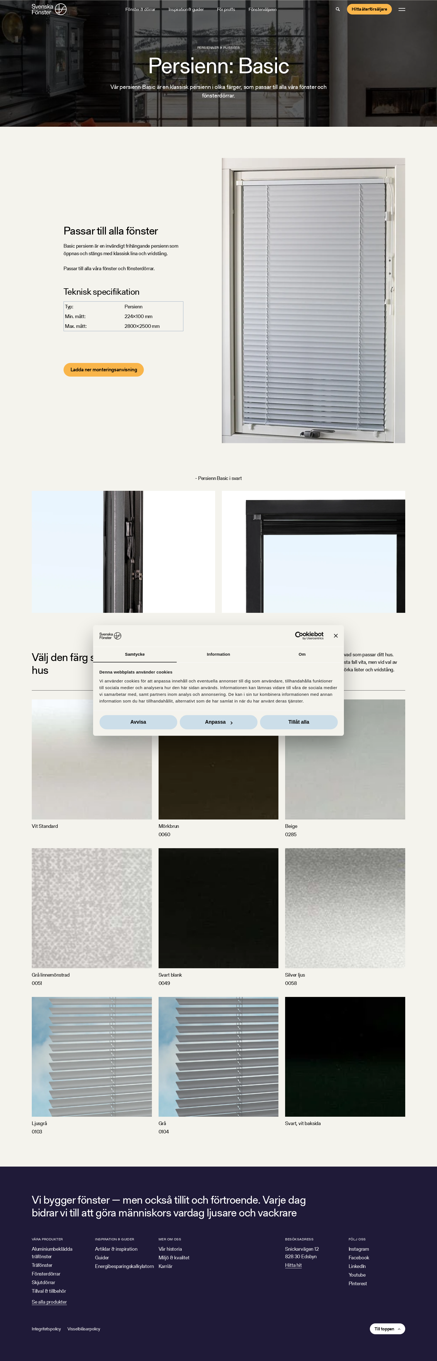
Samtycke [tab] (135, 654)
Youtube (357, 1274)
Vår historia (170, 1248)
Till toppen (384, 1329)
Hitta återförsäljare (369, 9)
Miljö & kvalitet (174, 1257)
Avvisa (138, 722)
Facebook (359, 1257)
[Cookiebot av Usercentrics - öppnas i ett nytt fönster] (299, 635)
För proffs (226, 9)
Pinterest (358, 1283)
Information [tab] (218, 654)
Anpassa (218, 722)
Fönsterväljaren (262, 9)
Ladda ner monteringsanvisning (104, 369)
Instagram (359, 1248)
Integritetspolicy (46, 1329)
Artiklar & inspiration (116, 1248)
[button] (337, 9)
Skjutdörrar (43, 1282)
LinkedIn (357, 1266)
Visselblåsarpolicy (83, 1329)
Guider (102, 1257)
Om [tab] (301, 654)
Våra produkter (47, 1239)
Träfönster (42, 1265)
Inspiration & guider (186, 9)
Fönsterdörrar (46, 1273)
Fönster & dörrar (140, 9)
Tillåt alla (298, 722)
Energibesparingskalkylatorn (124, 1266)
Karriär (166, 1266)
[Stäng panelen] (336, 636)
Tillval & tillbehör (49, 1290)
